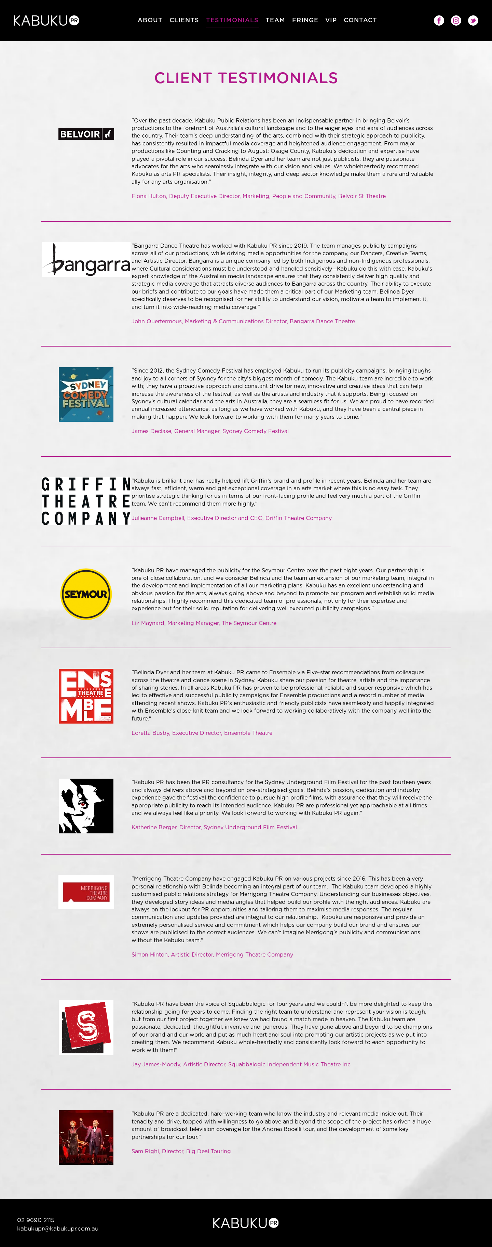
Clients (184, 20)
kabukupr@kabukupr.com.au (57, 1229)
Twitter (473, 20)
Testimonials (232, 20)
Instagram (456, 20)
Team (275, 20)
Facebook (439, 20)
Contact (360, 20)
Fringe (305, 20)
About (150, 20)
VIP (331, 20)
